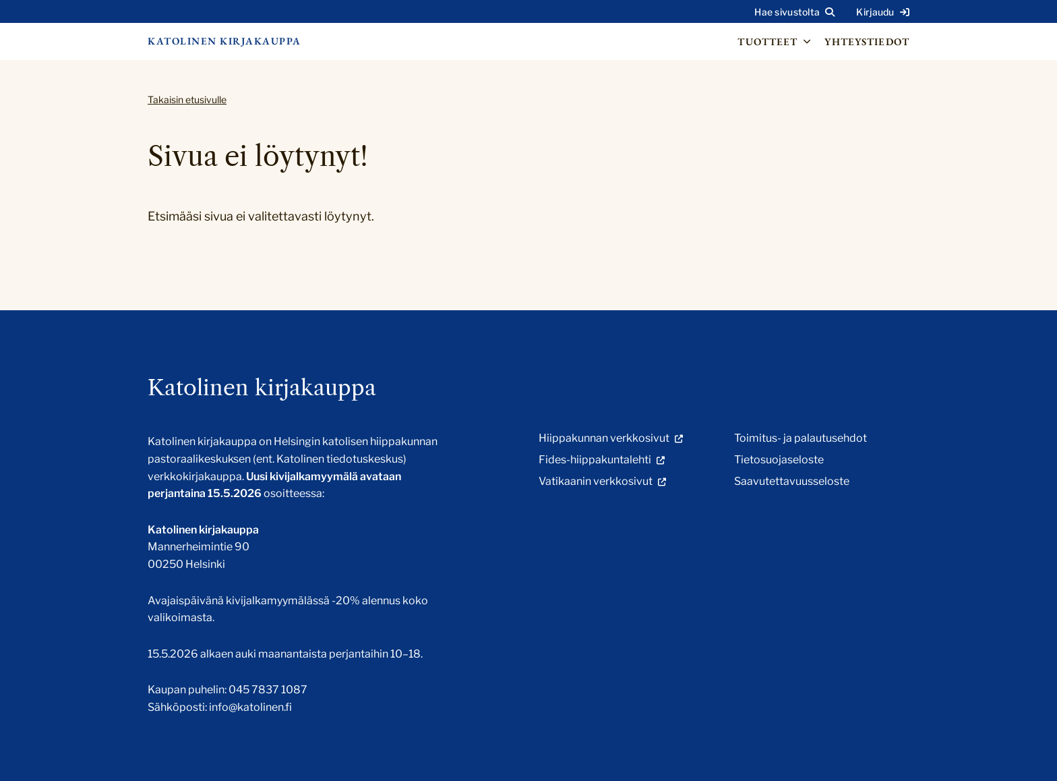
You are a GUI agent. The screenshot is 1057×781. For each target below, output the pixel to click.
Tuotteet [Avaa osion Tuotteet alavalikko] (775, 42)
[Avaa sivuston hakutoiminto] (794, 12)
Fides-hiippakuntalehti (595, 459)
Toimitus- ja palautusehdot (800, 438)
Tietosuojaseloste (779, 459)
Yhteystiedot (866, 41)
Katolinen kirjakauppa (224, 40)
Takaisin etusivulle (187, 99)
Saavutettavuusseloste (791, 481)
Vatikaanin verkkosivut (596, 481)
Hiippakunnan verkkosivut (604, 438)
